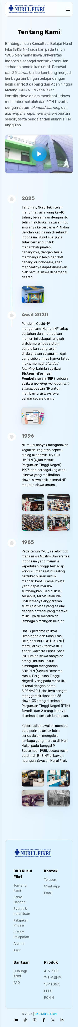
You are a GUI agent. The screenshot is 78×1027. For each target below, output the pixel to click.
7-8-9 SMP (52, 978)
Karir (17, 950)
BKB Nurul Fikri (46, 1014)
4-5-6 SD (51, 971)
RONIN (49, 998)
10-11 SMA (52, 984)
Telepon (50, 880)
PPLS (48, 991)
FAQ (17, 983)
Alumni (19, 944)
